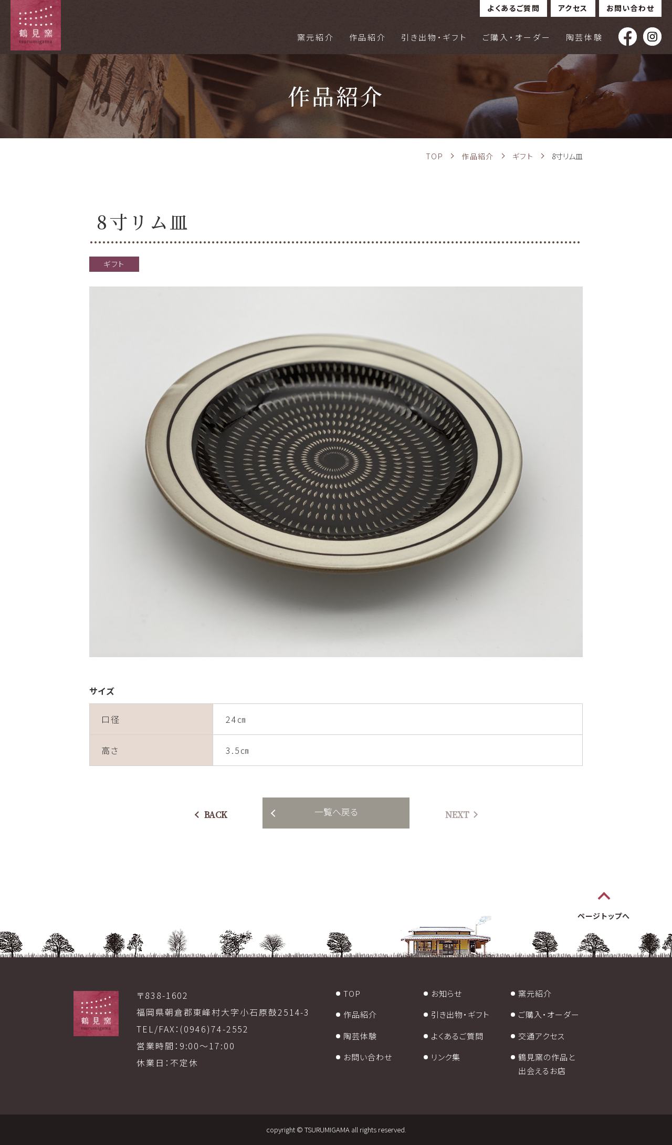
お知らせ (447, 993)
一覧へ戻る (336, 811)
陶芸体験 (584, 37)
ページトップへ (604, 916)
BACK (215, 815)
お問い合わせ (630, 8)
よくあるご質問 (513, 8)
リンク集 (446, 1056)
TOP (352, 993)
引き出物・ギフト (434, 37)
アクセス (573, 8)
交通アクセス (541, 1035)
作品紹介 (367, 37)
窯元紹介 (315, 37)
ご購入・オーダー (516, 37)
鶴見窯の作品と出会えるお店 (546, 1063)
